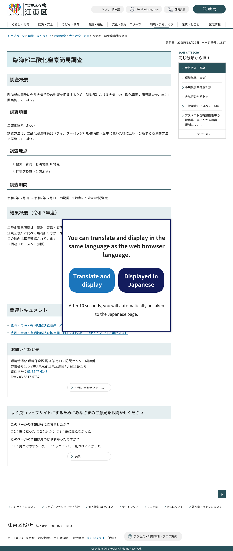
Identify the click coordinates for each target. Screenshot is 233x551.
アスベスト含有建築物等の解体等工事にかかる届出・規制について (202, 120)
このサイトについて (23, 507)
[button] (144, 9)
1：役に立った (24, 431)
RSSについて (175, 507)
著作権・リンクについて (207, 507)
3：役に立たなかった (75, 431)
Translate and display (91, 280)
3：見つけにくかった (85, 446)
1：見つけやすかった (29, 446)
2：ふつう (47, 431)
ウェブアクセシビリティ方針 (62, 507)
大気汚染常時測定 (196, 96)
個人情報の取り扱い (100, 507)
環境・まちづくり (39, 36)
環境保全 (60, 36)
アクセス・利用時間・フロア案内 (155, 536)
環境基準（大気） (196, 77)
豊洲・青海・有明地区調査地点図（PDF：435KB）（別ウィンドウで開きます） (69, 332)
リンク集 (152, 507)
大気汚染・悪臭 (79, 36)
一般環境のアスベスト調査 (202, 106)
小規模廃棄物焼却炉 (198, 87)
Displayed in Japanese (141, 280)
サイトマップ (130, 507)
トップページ (16, 36)
